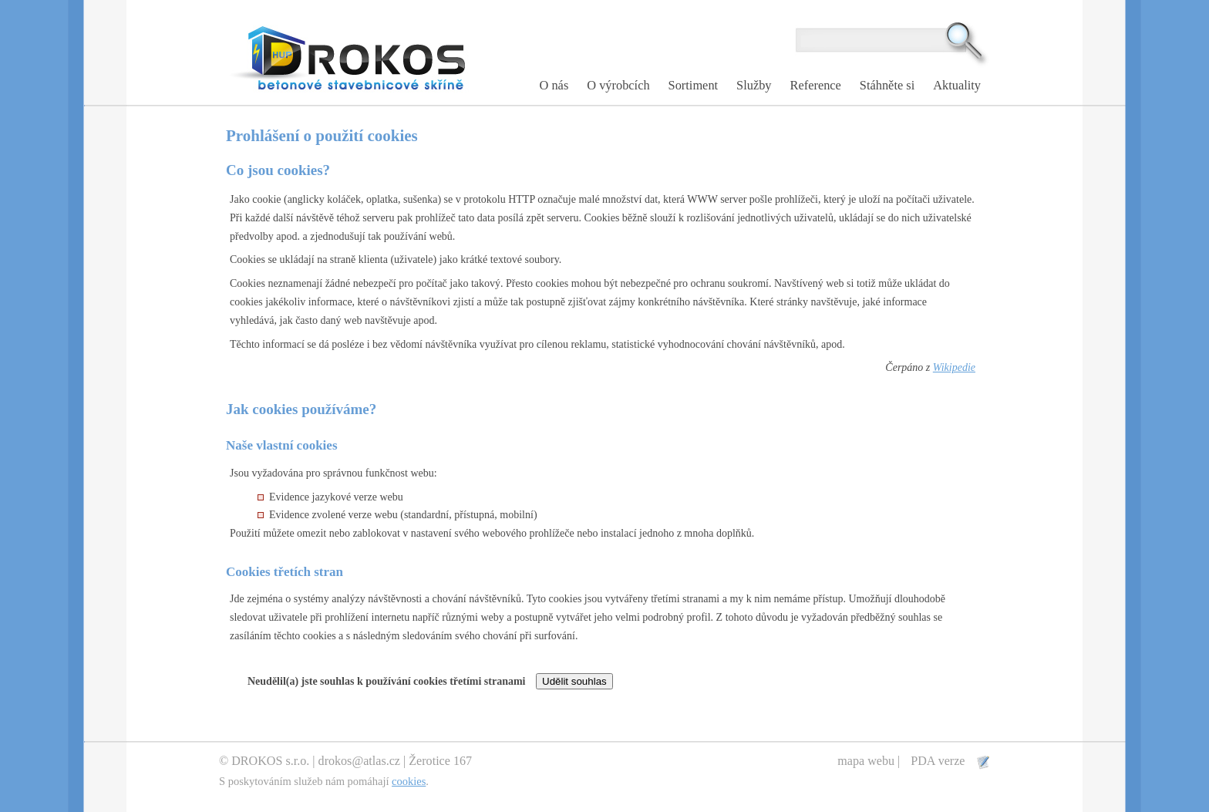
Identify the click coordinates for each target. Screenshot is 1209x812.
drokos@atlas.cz (359, 760)
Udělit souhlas (574, 681)
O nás (554, 85)
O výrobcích (618, 85)
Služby (753, 85)
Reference (815, 85)
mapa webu (865, 760)
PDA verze (939, 760)
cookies (409, 781)
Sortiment (693, 85)
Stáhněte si (887, 85)
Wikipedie (954, 367)
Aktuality (957, 85)
